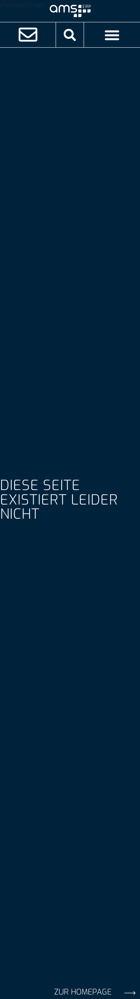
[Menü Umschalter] (112, 35)
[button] (70, 35)
